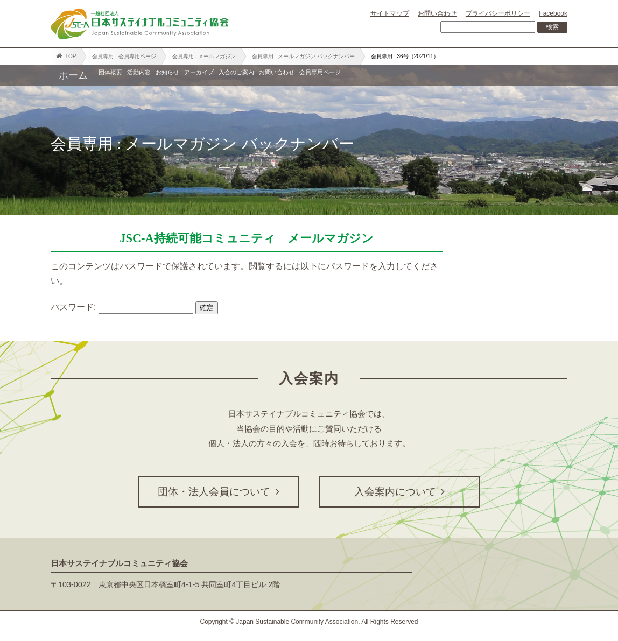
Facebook (553, 13)
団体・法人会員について (218, 491)
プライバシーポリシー (498, 13)
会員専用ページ (516, 75)
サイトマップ (389, 13)
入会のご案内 (362, 75)
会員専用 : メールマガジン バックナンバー (303, 56)
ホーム (73, 75)
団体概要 (123, 75)
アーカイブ (293, 75)
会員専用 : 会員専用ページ (124, 56)
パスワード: (122, 307)
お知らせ (233, 75)
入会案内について (399, 491)
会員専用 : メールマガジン (204, 56)
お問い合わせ (437, 13)
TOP (66, 56)
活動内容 (178, 75)
